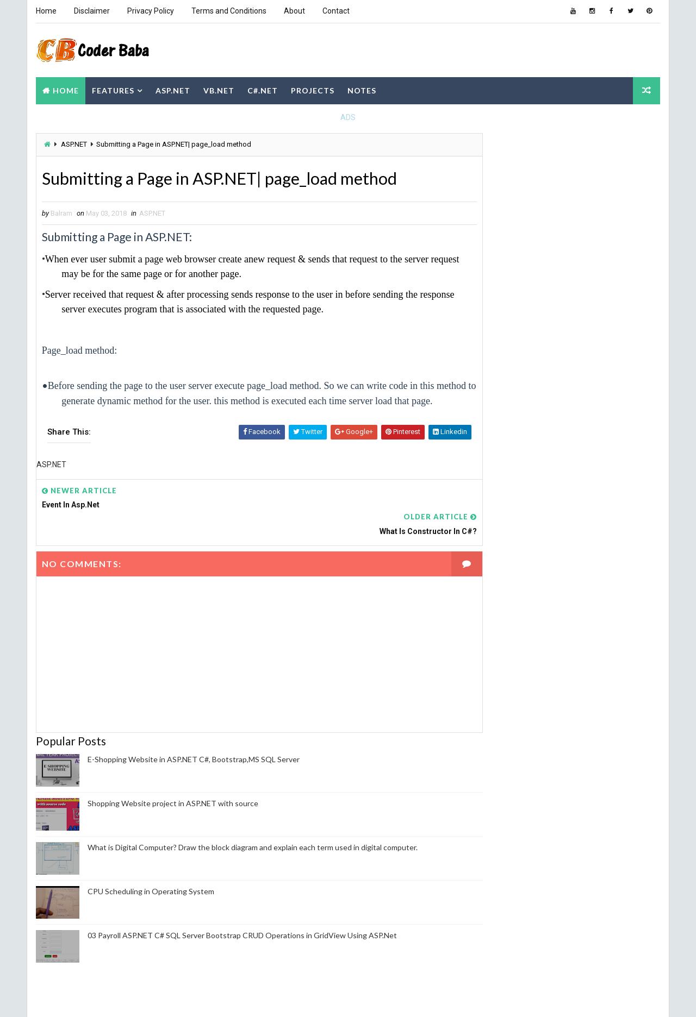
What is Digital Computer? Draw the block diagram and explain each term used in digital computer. (252, 836)
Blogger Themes (238, 997)
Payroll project (607, 732)
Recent (511, 371)
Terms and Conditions (228, 11)
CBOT (536, 637)
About (293, 11)
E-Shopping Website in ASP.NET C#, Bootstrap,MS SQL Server (193, 748)
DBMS (496, 694)
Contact (335, 11)
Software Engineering (577, 770)
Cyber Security (605, 675)
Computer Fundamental (526, 656)
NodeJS (499, 713)
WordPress (559, 789)
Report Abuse (508, 949)
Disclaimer (91, 11)
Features (112, 88)
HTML (542, 694)
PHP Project (508, 751)
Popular (571, 371)
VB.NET (218, 88)
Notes (361, 88)
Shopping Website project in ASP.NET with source (172, 792)
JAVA (587, 694)
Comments (630, 371)
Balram (505, 848)
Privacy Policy (150, 11)
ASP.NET (172, 88)
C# (491, 637)
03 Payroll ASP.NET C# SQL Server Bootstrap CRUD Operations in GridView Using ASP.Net (241, 924)
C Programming (604, 618)
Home (45, 11)
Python (499, 770)
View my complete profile (524, 862)
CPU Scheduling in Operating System (150, 880)
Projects (312, 88)
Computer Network (519, 675)
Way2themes (131, 997)
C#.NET (262, 88)
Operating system (516, 732)
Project (571, 751)
